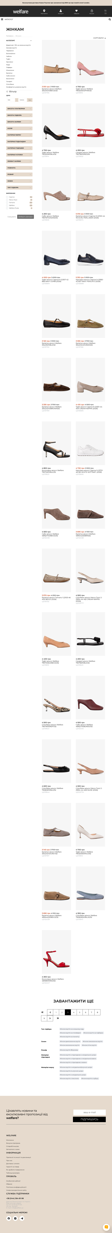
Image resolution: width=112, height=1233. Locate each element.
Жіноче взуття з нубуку (89, 1078)
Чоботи (9, 56)
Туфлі (8, 59)
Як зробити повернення (15, 1170)
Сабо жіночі (10, 76)
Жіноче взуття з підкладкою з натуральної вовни (78, 1058)
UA (105, 13)
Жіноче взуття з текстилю (69, 1078)
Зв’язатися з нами (12, 1149)
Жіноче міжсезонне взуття (92, 1041)
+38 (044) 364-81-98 (15, 1198)
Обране (9, 1184)
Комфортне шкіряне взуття (16, 87)
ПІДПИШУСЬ (89, 1119)
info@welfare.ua (17, 1208)
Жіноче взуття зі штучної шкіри (71, 1071)
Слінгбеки (10, 84)
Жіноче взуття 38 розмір (69, 1050)
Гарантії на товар (12, 1167)
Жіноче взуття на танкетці (69, 1036)
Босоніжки (10, 78)
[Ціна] (10, 100)
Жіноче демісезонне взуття (70, 1041)
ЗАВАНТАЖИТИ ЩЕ (73, 1001)
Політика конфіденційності (16, 1187)
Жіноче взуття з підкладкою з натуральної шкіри (78, 1055)
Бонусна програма (13, 1143)
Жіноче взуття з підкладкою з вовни (73, 1062)
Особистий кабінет (13, 1181)
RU (105, 10)
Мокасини (10, 70)
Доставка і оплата (12, 1163)
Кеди (8, 65)
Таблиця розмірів (12, 1173)
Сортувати (99, 38)
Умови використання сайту (16, 1190)
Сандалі (9, 81)
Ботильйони (10, 53)
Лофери (9, 67)
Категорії (10, 41)
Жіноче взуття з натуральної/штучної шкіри (76, 1067)
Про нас (9, 1160)
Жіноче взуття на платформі (70, 1033)
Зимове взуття (11, 48)
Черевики (10, 51)
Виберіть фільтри (25, 217)
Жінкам (18, 36)
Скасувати (12, 217)
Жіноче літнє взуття (89, 1045)
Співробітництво (12, 1146)
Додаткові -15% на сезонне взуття (18, 45)
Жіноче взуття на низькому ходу (72, 1029)
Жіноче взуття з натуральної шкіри (73, 1075)
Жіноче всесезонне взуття (69, 1045)
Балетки (9, 73)
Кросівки (9, 62)
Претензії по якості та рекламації (18, 1157)
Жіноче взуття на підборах (93, 1033)
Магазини (10, 1140)
